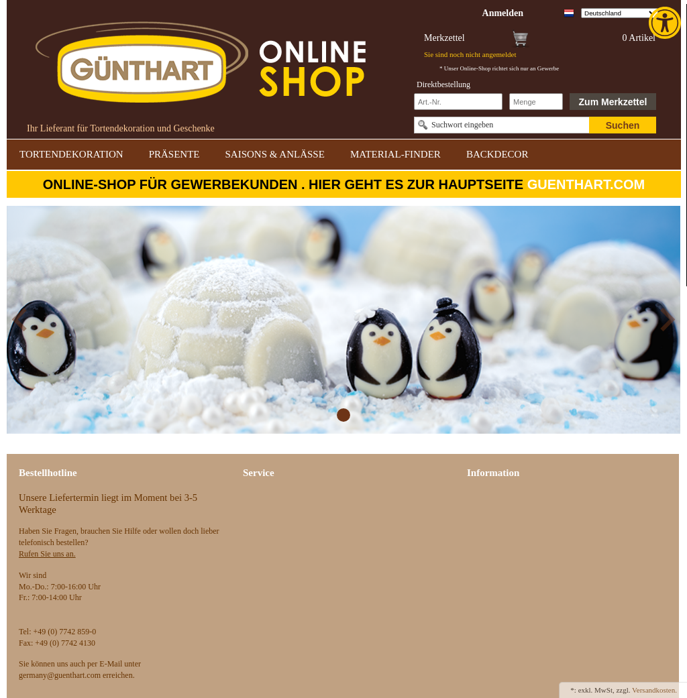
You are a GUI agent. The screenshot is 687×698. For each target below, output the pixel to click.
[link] (666, 23)
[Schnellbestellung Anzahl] (536, 101)
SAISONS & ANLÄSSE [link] (275, 154)
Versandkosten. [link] (654, 690)
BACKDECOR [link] (497, 154)
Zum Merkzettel (613, 102)
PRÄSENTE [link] (174, 154)
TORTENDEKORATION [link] (71, 154)
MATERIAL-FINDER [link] (395, 154)
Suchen (623, 125)
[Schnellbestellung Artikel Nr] (458, 101)
